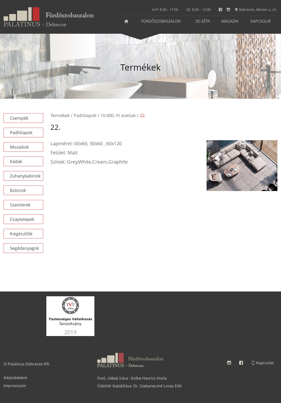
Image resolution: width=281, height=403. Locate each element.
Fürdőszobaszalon (161, 21)
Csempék (19, 118)
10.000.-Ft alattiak (118, 115)
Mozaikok (19, 147)
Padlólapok (21, 132)
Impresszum (15, 385)
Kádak (16, 161)
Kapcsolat (260, 21)
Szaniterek (20, 205)
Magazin (229, 21)
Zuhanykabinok (25, 176)
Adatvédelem (15, 377)
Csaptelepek (22, 219)
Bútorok (18, 190)
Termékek (60, 115)
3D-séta (202, 21)
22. (143, 115)
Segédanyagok (24, 248)
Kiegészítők (21, 234)
